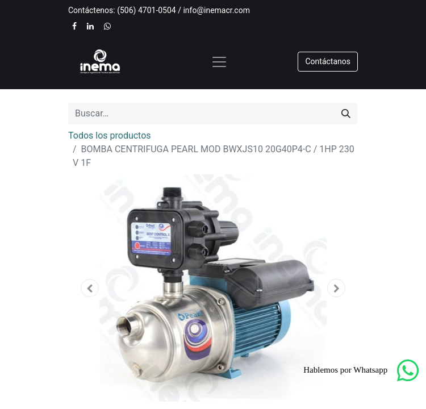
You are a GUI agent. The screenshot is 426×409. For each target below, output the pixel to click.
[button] (90, 288)
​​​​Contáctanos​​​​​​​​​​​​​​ (327, 61)
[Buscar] (346, 113)
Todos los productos (109, 135)
